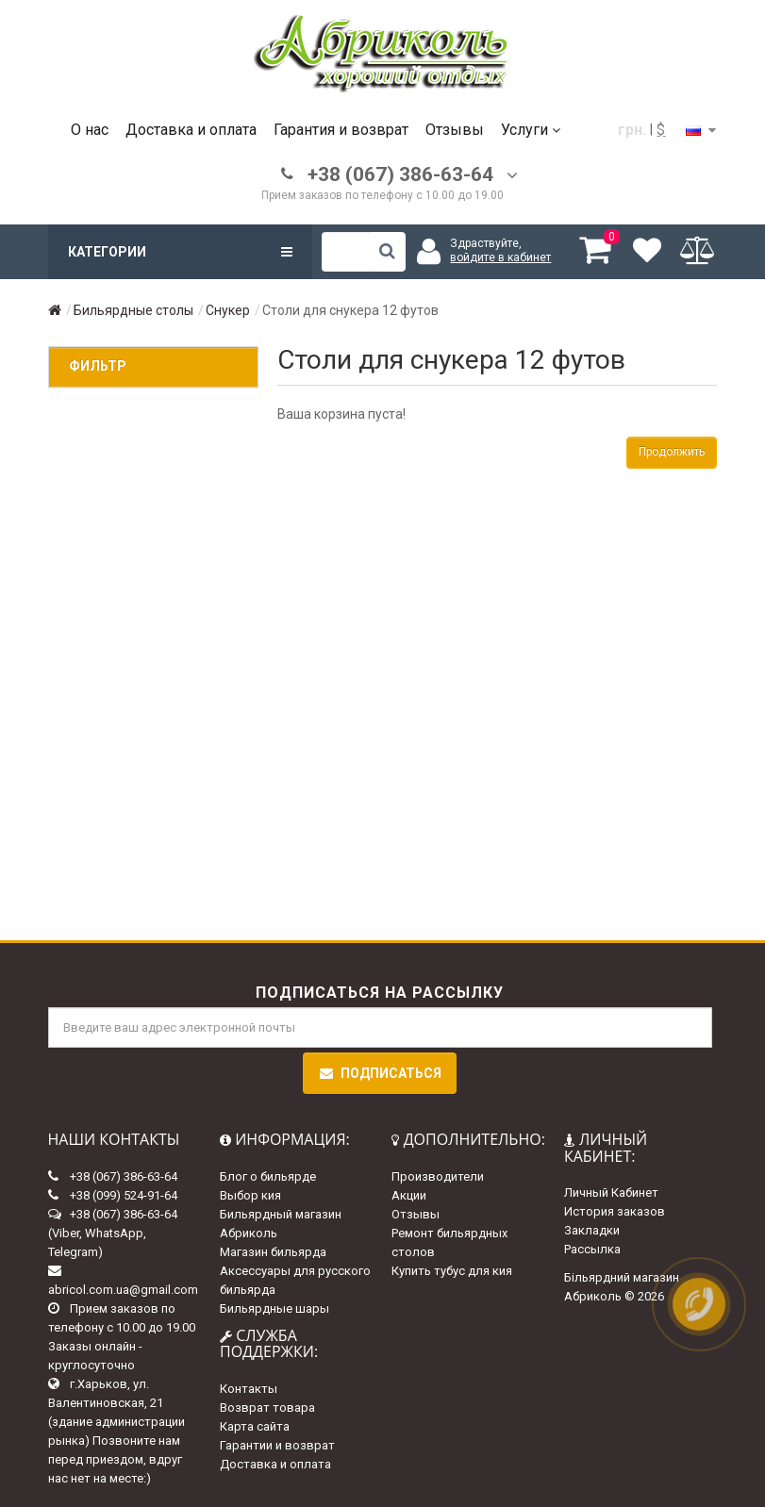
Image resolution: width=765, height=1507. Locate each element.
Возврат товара (267, 1407)
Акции (408, 1195)
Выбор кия (250, 1195)
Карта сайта (255, 1426)
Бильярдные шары (274, 1308)
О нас (89, 130)
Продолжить (672, 451)
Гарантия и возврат (341, 130)
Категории (180, 251)
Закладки (592, 1230)
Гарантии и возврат (277, 1445)
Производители (437, 1176)
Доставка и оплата (191, 130)
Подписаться (379, 1073)
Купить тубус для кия (451, 1271)
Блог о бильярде (268, 1176)
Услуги (530, 130)
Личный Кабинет (611, 1192)
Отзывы (454, 130)
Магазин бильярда (273, 1252)
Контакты (248, 1389)
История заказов (614, 1211)
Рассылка (592, 1249)
